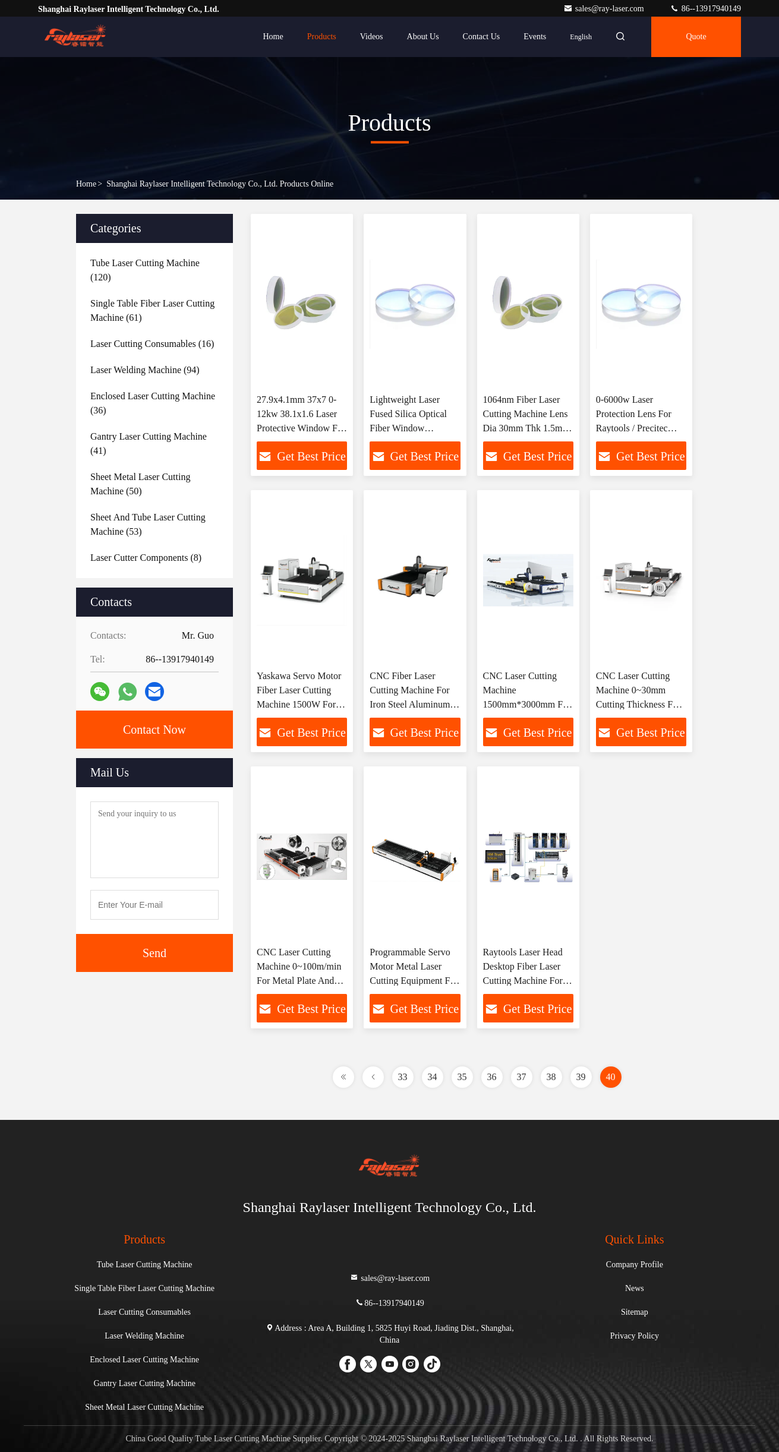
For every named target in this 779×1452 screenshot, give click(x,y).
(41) (148, 443)
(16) (152, 344)
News (634, 1288)
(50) (140, 484)
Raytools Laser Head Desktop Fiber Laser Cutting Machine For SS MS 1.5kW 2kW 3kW (523, 980)
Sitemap (634, 1312)
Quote (696, 36)
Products (321, 36)
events (534, 36)
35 (462, 1077)
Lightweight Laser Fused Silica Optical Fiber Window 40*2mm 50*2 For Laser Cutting (408, 428)
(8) (145, 558)
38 (551, 1077)
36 (492, 1077)
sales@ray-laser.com (604, 8)
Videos (371, 36)
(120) (145, 270)
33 (403, 1077)
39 (581, 1077)
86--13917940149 (705, 8)
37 (521, 1077)
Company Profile (634, 1264)
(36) (152, 403)
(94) (145, 370)
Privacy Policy (634, 1335)
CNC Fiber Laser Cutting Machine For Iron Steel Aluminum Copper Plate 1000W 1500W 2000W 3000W (414, 704)
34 (432, 1077)
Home (273, 36)
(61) (152, 310)
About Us (423, 36)
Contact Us (481, 36)
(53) (148, 524)
